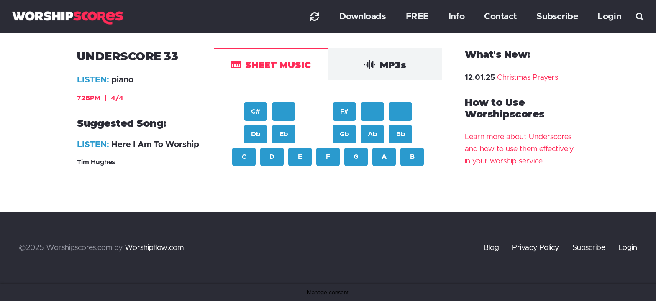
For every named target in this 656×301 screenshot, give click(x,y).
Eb (283, 134)
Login (627, 248)
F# (344, 111)
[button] (640, 16)
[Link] (314, 16)
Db (255, 134)
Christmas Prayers (527, 78)
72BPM (100, 98)
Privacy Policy (535, 248)
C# (255, 111)
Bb (400, 134)
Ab (372, 134)
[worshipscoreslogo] (67, 17)
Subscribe (588, 248)
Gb (344, 134)
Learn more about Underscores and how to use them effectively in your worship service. (519, 149)
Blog (491, 248)
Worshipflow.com (154, 248)
